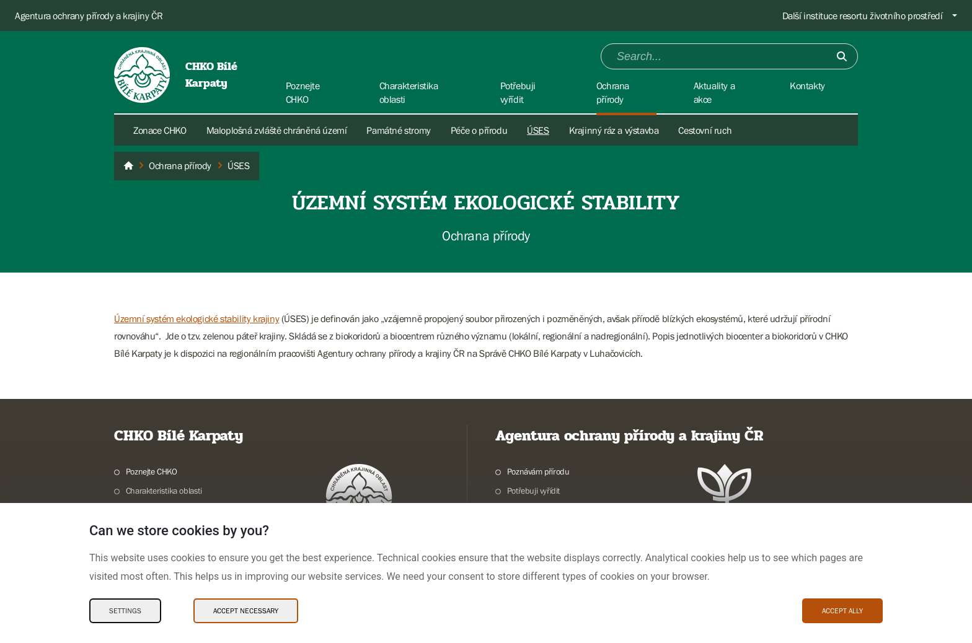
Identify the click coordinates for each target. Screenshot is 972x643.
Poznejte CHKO (151, 471)
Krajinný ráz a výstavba (614, 130)
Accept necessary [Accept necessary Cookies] (245, 610)
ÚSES (538, 130)
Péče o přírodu (479, 130)
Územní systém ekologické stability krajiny (196, 318)
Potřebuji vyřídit (533, 491)
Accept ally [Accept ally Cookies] (842, 610)
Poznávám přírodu (538, 471)
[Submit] (841, 56)
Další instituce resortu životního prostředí (862, 15)
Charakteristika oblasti (164, 491)
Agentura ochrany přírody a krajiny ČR (88, 15)
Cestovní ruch (704, 130)
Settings (125, 610)
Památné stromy (398, 130)
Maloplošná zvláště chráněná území (276, 130)
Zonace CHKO (160, 130)
